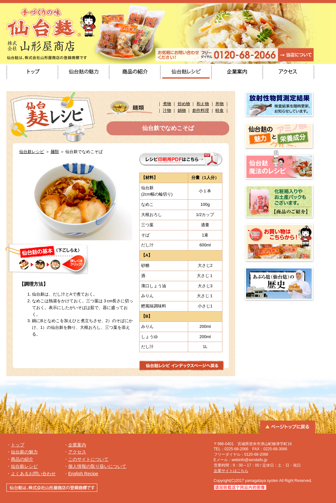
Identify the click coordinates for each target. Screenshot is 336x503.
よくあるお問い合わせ (33, 473)
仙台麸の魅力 (24, 451)
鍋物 (182, 110)
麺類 (55, 151)
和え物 (202, 103)
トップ (17, 444)
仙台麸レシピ (31, 151)
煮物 (167, 103)
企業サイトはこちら (231, 470)
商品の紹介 (22, 459)
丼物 (219, 103)
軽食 (219, 110)
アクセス (77, 451)
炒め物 (184, 103)
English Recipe (83, 473)
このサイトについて (88, 459)
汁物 (167, 110)
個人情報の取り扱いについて (97, 466)
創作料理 (200, 110)
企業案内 (77, 444)
